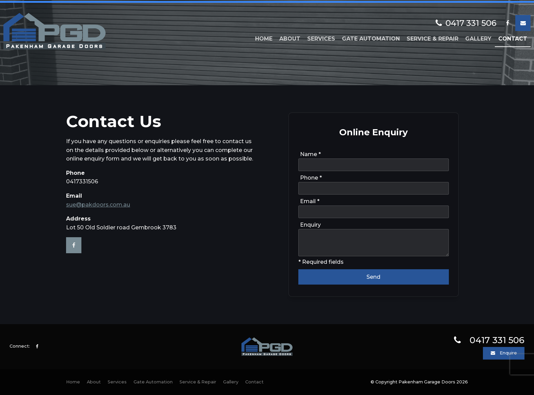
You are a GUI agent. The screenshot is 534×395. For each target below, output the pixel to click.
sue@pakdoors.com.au (98, 204)
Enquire (508, 352)
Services (321, 37)
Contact (512, 37)
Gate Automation (371, 37)
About (289, 37)
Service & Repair (432, 37)
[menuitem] (73, 382)
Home (263, 37)
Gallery (478, 37)
